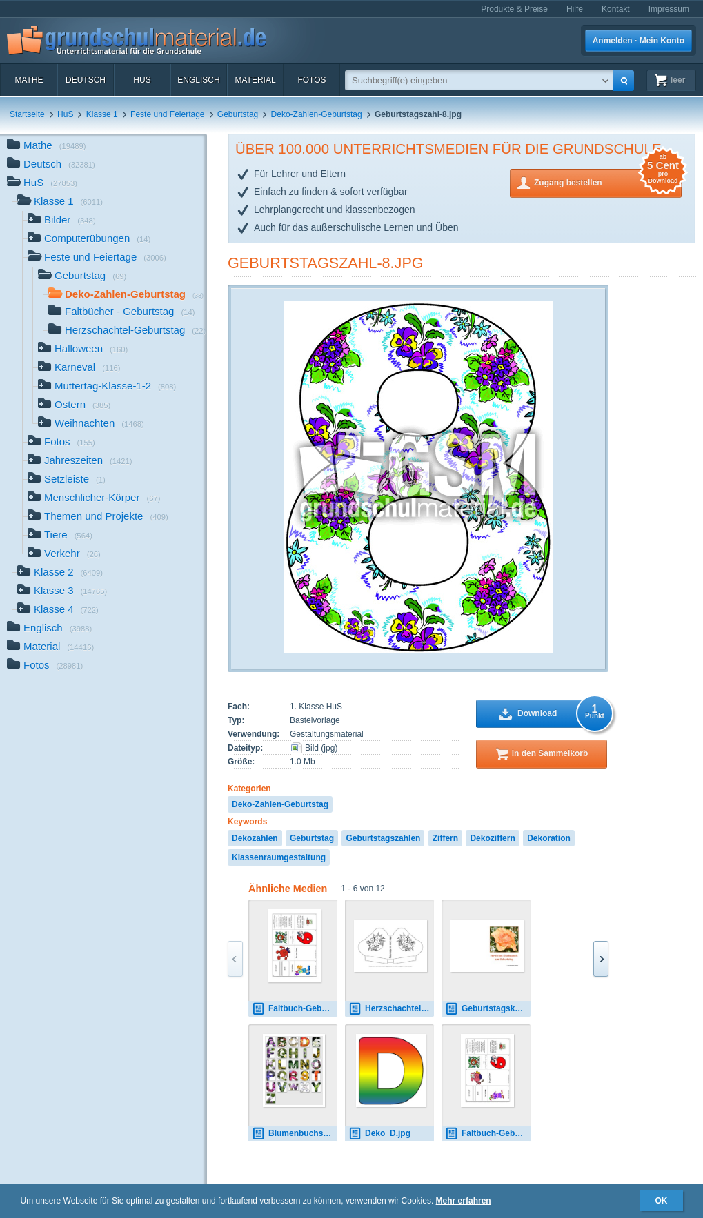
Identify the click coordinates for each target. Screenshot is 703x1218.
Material (255, 80)
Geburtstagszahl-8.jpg (326, 263)
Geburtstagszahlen (383, 838)
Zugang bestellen (608, 181)
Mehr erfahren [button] (463, 1201)
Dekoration (549, 838)
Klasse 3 (62, 591)
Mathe (28, 80)
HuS (141, 80)
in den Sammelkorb (550, 753)
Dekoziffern (492, 838)
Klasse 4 (58, 610)
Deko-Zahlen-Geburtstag (316, 114)
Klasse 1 (102, 114)
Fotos (311, 80)
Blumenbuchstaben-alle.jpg (294, 1133)
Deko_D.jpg (379, 1133)
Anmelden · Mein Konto (638, 40)
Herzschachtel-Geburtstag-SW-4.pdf (391, 1008)
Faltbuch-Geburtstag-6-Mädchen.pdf (488, 1133)
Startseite (27, 114)
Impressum (668, 9)
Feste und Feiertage (167, 114)
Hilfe (574, 9)
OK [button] (661, 1201)
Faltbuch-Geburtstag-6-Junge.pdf (294, 1008)
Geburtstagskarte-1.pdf (488, 1008)
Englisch (198, 80)
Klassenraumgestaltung (279, 857)
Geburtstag (237, 114)
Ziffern (445, 838)
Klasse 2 (60, 573)
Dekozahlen (255, 838)
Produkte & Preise (514, 9)
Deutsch (86, 80)
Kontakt (616, 9)
